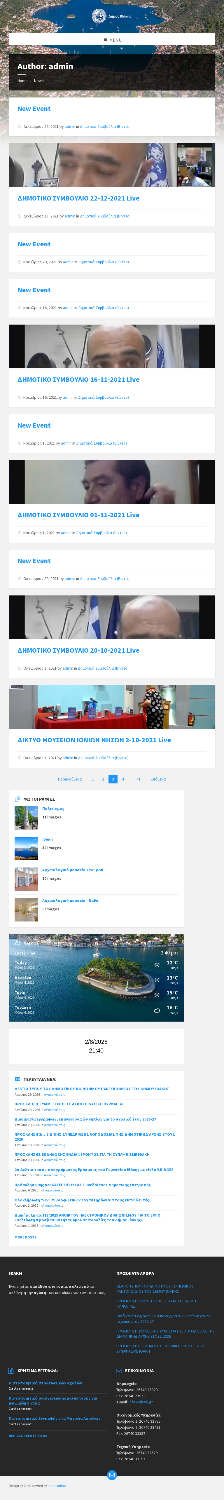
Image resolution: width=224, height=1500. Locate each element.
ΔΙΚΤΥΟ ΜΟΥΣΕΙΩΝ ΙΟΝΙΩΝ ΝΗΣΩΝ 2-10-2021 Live (94, 739)
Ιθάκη (47, 839)
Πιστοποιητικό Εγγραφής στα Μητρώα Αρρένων (54, 1418)
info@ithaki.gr (141, 1402)
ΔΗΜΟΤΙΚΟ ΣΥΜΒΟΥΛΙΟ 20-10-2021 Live (78, 650)
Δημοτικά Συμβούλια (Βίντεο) (105, 126)
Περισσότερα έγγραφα (28, 1435)
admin (70, 126)
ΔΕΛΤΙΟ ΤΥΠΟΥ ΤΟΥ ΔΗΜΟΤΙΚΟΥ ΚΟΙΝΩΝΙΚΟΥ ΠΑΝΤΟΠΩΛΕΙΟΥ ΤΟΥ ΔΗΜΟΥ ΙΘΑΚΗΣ (92, 1088)
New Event (34, 108)
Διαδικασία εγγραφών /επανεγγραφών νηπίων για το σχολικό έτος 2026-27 (85, 1119)
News (39, 80)
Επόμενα (158, 779)
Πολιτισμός (53, 808)
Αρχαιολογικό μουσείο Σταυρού (72, 869)
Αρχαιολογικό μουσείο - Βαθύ (70, 900)
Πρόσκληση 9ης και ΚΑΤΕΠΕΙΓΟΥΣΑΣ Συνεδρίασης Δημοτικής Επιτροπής (83, 1184)
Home (23, 80)
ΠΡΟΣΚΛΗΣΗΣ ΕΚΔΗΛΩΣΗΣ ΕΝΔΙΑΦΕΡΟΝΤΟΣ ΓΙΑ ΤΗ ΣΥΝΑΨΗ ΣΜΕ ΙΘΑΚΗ (82, 1154)
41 (138, 779)
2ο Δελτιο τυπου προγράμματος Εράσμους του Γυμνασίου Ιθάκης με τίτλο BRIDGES (94, 1169)
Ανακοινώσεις (54, 1094)
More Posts (25, 1237)
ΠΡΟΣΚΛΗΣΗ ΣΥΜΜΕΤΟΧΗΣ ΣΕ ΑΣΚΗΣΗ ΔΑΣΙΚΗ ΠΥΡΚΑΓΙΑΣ (70, 1104)
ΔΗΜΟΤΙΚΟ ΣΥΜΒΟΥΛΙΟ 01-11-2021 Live (78, 514)
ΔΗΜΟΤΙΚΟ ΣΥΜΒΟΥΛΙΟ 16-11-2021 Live (78, 379)
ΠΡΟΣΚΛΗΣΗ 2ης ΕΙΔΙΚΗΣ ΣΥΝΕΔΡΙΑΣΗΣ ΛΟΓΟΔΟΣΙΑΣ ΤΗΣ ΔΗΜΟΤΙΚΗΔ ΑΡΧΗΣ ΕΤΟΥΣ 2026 (95, 1137)
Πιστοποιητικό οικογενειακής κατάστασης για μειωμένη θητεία (53, 1401)
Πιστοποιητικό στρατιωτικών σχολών (45, 1383)
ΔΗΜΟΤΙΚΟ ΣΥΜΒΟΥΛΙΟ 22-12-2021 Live (78, 198)
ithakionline (57, 1485)
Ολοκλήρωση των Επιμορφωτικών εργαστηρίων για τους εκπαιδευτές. (82, 1200)
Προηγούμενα (70, 779)
